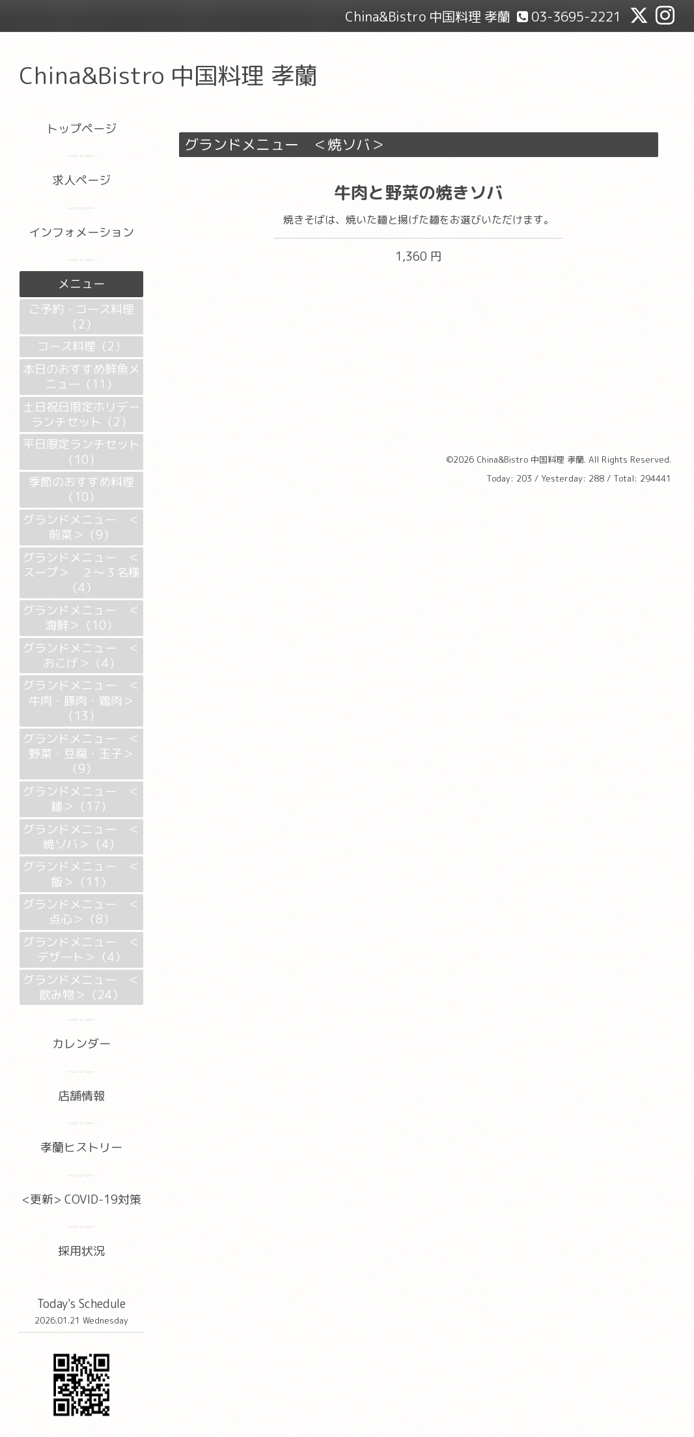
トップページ (81, 129)
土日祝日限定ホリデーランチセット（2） (81, 414)
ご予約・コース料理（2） (81, 316)
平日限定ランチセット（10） (81, 451)
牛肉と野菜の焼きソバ (418, 192)
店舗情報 (81, 1096)
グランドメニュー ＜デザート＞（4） (81, 949)
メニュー (81, 284)
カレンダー (81, 1044)
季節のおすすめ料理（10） (81, 489)
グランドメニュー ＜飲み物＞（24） (81, 987)
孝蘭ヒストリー (81, 1147)
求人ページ (81, 180)
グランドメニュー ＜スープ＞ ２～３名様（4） (81, 572)
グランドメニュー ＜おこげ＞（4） (81, 655)
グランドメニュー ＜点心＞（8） (81, 911)
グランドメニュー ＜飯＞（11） (81, 874)
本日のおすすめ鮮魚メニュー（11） (81, 376)
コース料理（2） (81, 346)
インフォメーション (81, 232)
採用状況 (81, 1251)
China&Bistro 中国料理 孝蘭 (169, 75)
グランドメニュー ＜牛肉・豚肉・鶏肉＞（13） (81, 700)
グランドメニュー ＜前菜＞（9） (81, 527)
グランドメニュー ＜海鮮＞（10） (81, 617)
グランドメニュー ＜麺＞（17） (81, 799)
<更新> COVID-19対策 (81, 1199)
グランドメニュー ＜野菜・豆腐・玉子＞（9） (81, 754)
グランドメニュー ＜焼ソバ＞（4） (81, 836)
